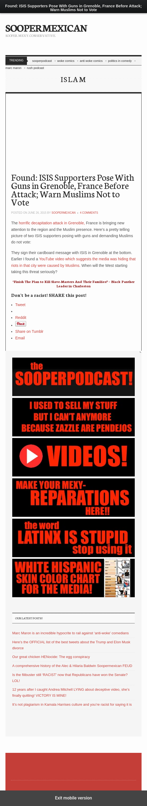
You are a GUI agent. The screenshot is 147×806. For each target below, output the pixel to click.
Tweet (20, 305)
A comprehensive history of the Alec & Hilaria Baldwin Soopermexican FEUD (72, 666)
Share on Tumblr (29, 331)
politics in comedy (120, 60)
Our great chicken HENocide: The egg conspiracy (51, 657)
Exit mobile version (73, 798)
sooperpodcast (42, 60)
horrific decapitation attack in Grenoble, (51, 223)
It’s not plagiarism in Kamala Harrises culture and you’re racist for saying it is (72, 704)
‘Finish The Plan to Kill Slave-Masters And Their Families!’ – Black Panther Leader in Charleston (73, 283)
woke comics (65, 60)
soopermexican (63, 212)
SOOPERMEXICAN (46, 27)
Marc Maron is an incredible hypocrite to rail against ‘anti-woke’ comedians (70, 633)
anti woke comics (91, 60)
